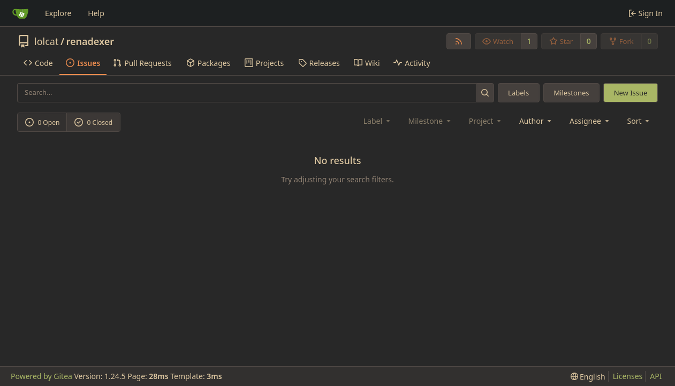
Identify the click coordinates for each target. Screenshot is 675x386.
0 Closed (93, 122)
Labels (518, 93)
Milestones (571, 93)
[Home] (20, 13)
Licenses (628, 376)
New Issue (631, 93)
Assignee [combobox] (590, 121)
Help (96, 13)
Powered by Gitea (41, 376)
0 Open (42, 122)
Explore (58, 13)
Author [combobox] (536, 121)
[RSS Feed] (458, 41)
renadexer (90, 41)
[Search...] (485, 92)
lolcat (46, 41)
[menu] (639, 121)
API (656, 376)
